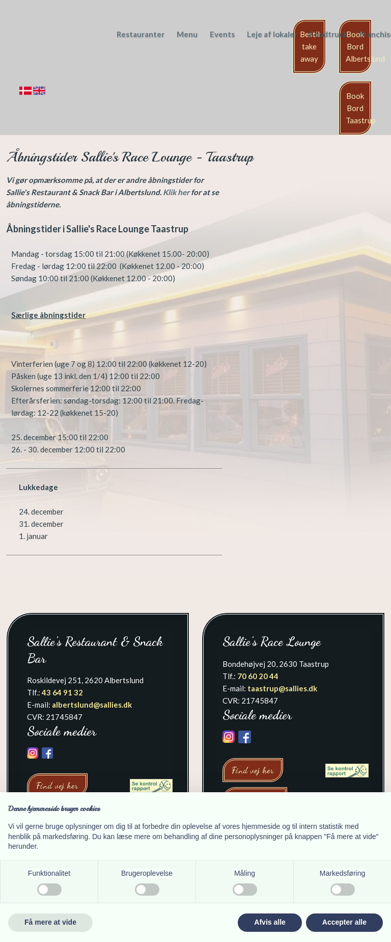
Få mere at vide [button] (50, 922)
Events (222, 34)
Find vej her (57, 785)
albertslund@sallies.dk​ (92, 704)
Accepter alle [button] (344, 922)
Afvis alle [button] (269, 922)
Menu (187, 34)
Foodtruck (328, 34)
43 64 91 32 (62, 692)
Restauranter (140, 34)
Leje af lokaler (272, 34)
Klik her (176, 192)
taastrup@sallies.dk (282, 688)
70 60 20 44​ (257, 676)
